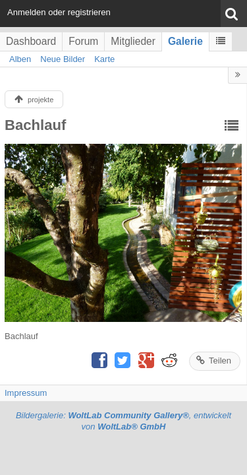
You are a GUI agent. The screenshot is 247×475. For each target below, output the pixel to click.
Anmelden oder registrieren (59, 12)
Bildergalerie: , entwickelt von (123, 420)
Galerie (185, 41)
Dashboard (31, 41)
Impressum (26, 393)
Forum (83, 41)
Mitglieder (133, 41)
